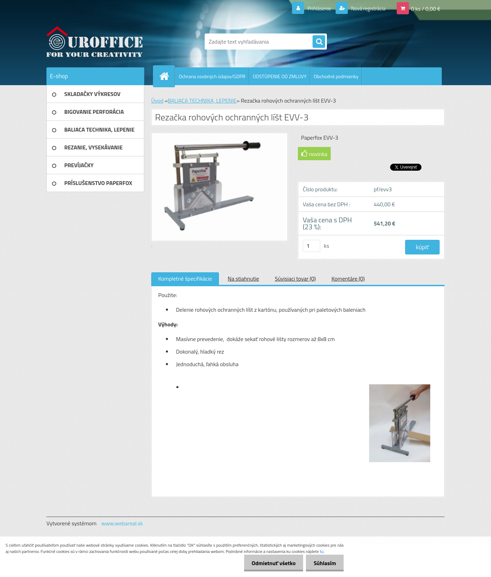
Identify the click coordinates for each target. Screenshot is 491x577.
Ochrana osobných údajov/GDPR (212, 76)
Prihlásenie (315, 8)
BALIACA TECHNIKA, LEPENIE (202, 100)
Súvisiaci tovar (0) (295, 278)
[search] (319, 42)
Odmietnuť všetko (270, 563)
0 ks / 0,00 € (425, 8)
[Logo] (94, 41)
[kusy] (311, 246)
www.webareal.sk (122, 523)
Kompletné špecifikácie (185, 278)
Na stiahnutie (243, 278)
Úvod (157, 100)
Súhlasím (324, 563)
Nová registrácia (366, 8)
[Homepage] (167, 76)
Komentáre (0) (348, 278)
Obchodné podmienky (336, 76)
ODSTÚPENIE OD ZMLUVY (280, 76)
